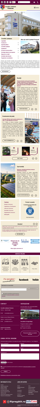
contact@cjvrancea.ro (9, 313)
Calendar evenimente (4, 386)
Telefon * (3, 348)
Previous (32, 109)
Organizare (4, 48)
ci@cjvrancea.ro (8, 329)
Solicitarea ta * (4, 352)
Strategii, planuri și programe (8, 52)
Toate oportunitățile (23, 195)
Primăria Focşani (31, 388)
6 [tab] (22, 12)
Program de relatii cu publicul (26, 324)
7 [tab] (24, 12)
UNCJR (18, 385)
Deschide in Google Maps (27, 321)
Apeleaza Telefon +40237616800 (38, 2)
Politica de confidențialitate (5, 395)
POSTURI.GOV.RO (30, 217)
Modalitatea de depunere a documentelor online (10, 375)
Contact (2, 384)
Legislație (3, 41)
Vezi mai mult (5, 71)
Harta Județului (31, 394)
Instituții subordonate (6, 56)
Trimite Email (34, 2)
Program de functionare (25, 326)
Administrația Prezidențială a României (33, 392)
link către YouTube (35, 279)
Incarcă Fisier (3, 361)
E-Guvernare (19, 390)
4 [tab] (19, 12)
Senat (29, 385)
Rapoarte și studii (5, 54)
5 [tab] (21, 12)
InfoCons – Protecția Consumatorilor (21, 396)
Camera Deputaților (31, 387)
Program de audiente (26, 328)
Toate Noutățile (23, 108)
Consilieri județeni (5, 46)
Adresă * (22, 343)
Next (36, 109)
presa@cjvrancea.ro (9, 321)
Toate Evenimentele (9, 140)
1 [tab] (15, 12)
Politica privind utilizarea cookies (6, 394)
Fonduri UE (19, 394)
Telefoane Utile (3, 393)
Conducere (3, 42)
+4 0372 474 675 (8, 319)
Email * (22, 348)
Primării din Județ (4, 388)
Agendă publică (4, 44)
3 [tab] (18, 12)
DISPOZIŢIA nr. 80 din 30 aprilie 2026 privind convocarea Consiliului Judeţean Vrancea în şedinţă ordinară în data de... (19, 227)
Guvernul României (31, 390)
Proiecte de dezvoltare (6, 50)
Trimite (5, 371)
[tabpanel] (20, 23)
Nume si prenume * (5, 343)
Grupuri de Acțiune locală (5, 391)
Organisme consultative (7, 58)
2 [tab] (16, 12)
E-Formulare (19, 391)
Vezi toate (20, 158)
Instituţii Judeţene (4, 387)
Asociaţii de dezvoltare (5, 390)
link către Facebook (23, 279)
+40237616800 (8, 310)
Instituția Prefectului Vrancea (20, 388)
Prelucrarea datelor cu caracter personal (30, 333)
